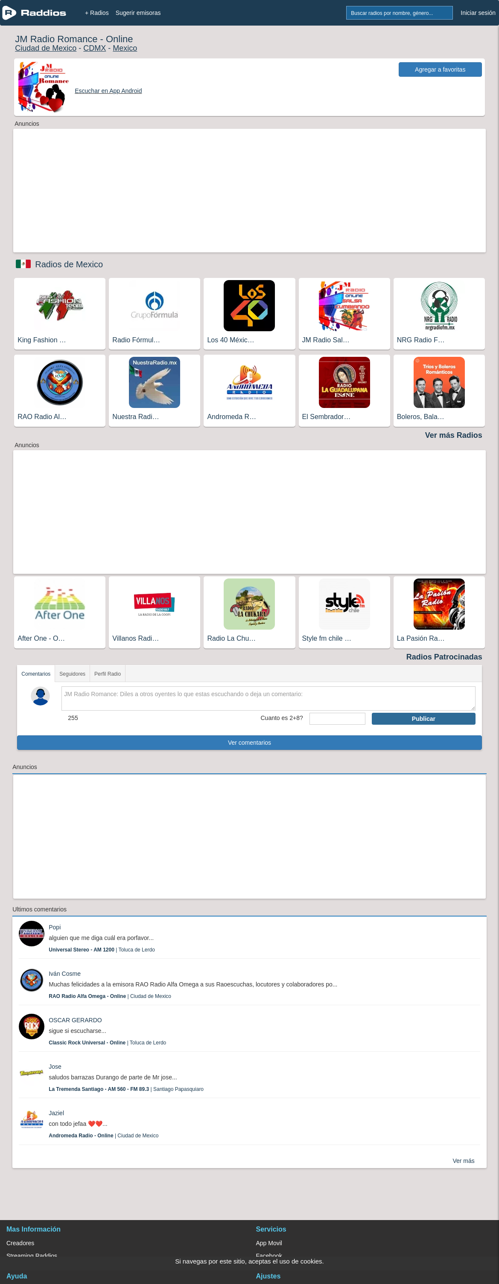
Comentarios (35, 674)
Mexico (125, 48)
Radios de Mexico (69, 264)
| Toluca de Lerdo (102, 950)
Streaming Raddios (31, 1255)
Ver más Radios (453, 435)
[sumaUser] (337, 719)
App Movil (269, 1243)
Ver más (463, 1160)
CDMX (94, 48)
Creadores (20, 1243)
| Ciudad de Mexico (110, 996)
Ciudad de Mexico (45, 48)
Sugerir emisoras (138, 12)
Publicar (423, 718)
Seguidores (72, 674)
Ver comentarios (249, 742)
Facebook (269, 1255)
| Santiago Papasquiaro (126, 1089)
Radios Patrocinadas (444, 657)
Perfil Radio (107, 674)
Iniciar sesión (478, 12)
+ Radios (97, 12)
